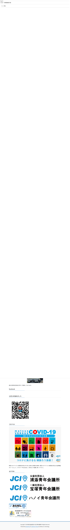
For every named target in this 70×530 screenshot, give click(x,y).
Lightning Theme (34, 526)
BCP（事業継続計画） (6, 2)
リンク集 (3, 6)
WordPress (28, 526)
